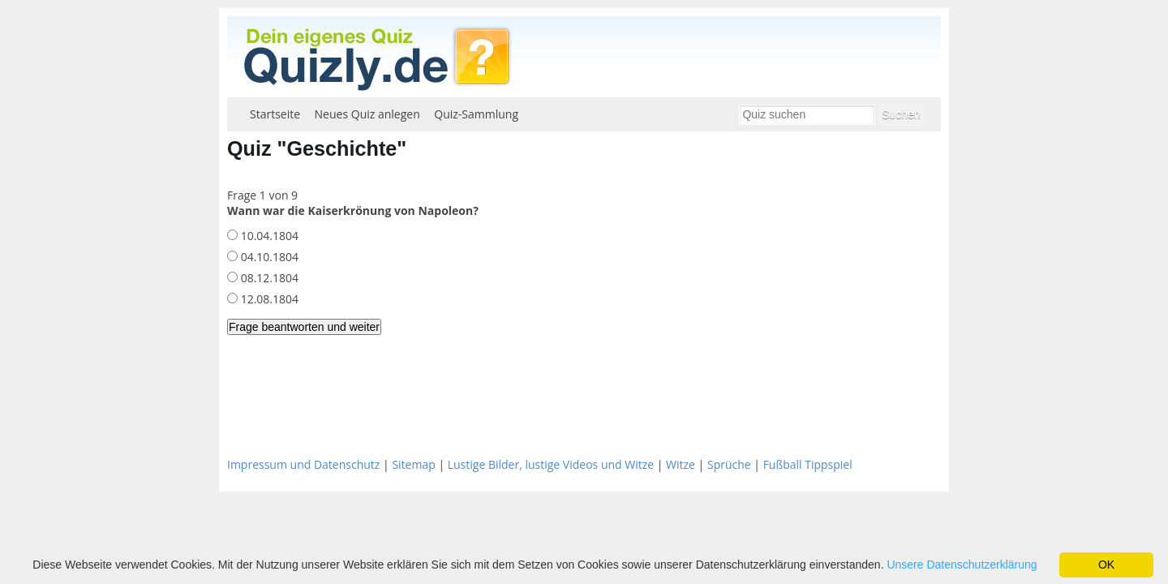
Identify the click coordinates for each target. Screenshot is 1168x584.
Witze (680, 464)
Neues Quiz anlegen (367, 114)
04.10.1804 (268, 256)
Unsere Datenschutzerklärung (962, 564)
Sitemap (413, 464)
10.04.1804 (268, 235)
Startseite (275, 114)
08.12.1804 (268, 278)
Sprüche (729, 464)
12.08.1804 (268, 299)
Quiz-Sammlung (476, 114)
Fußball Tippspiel (807, 464)
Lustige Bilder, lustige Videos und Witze (551, 464)
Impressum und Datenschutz (303, 464)
